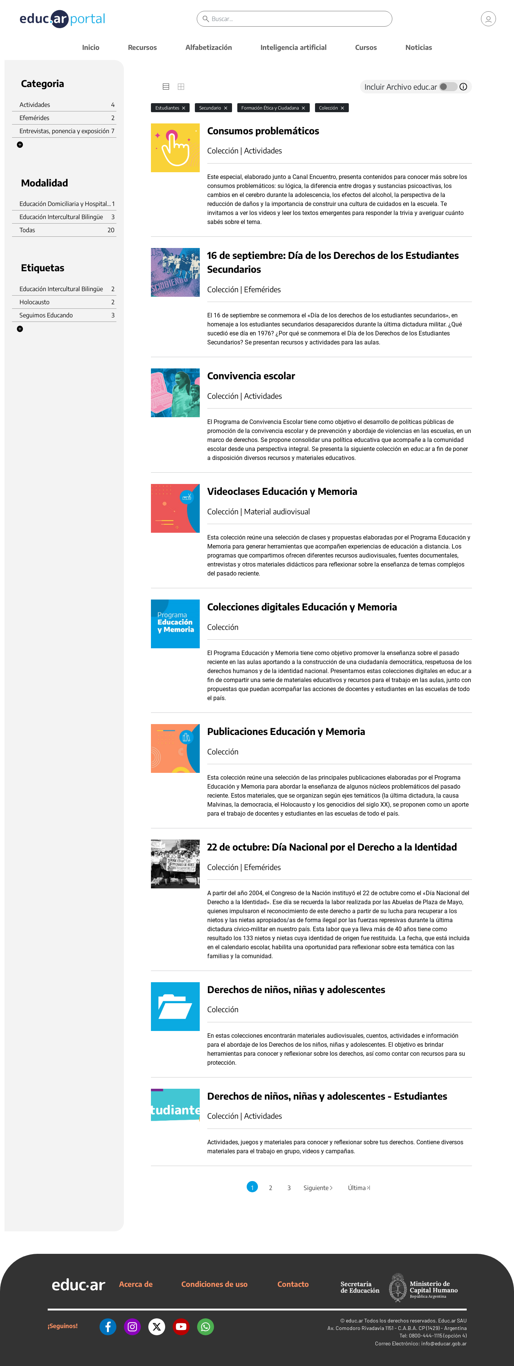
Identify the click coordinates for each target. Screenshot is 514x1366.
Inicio (90, 47)
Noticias (418, 47)
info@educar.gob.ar (444, 1343)
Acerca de (136, 1283)
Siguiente (318, 1187)
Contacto (293, 1283)
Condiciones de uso (214, 1283)
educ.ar (354, 1320)
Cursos (366, 47)
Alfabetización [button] (208, 47)
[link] (488, 18)
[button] (20, 145)
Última (359, 1187)
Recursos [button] (142, 47)
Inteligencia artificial (294, 47)
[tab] (165, 86)
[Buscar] (302, 18)
